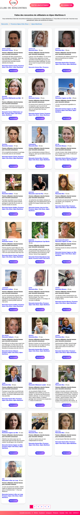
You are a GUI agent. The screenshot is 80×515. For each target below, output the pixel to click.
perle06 (57, 49)
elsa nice (58, 431)
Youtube (61, 513)
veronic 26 (32, 49)
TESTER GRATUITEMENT (40, 5)
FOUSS (57, 288)
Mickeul (31, 335)
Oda (3, 479)
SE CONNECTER (66, 5)
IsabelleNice (32, 144)
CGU (70, 513)
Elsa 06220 (5, 335)
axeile (57, 192)
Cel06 (3, 383)
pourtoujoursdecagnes (62, 240)
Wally (30, 383)
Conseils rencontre (25, 513)
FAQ (67, 513)
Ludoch (57, 96)
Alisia (30, 96)
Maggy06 (5, 431)
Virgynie (4, 240)
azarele (57, 335)
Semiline (4, 144)
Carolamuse (32, 431)
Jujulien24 (5, 288)
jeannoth (31, 192)
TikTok (36, 513)
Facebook (42, 513)
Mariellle (4, 96)
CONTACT (76, 513)
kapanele (31, 240)
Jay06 (57, 383)
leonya (4, 192)
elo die (57, 144)
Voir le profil (13, 70)
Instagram (49, 513)
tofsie (30, 288)
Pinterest (55, 513)
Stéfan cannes (6, 49)
